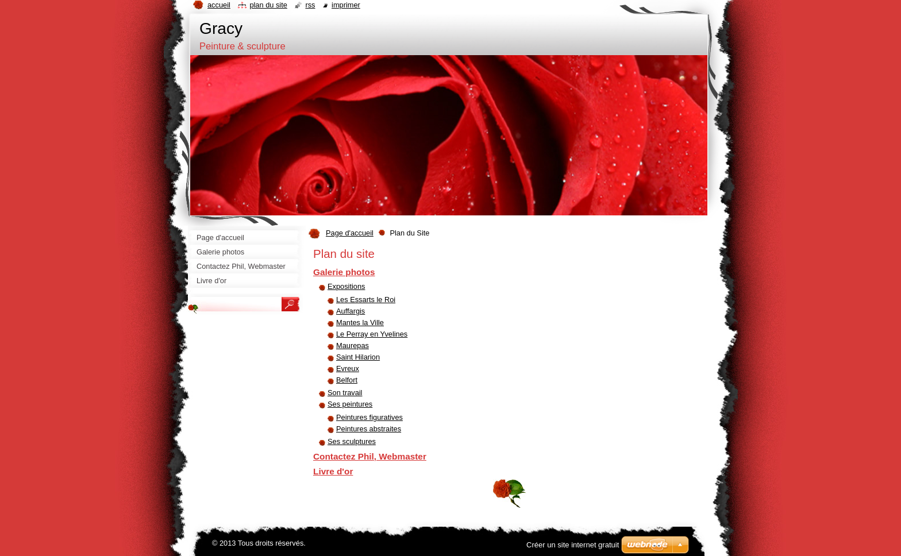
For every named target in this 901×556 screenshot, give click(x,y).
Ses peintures (350, 404)
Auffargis (350, 311)
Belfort (346, 380)
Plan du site (268, 5)
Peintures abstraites (368, 428)
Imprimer (346, 5)
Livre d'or (333, 471)
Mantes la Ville (360, 322)
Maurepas (352, 345)
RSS (310, 5)
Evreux (347, 368)
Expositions (346, 286)
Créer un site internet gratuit (572, 544)
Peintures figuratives (369, 417)
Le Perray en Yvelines (371, 334)
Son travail (345, 392)
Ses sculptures (352, 441)
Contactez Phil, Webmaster (369, 456)
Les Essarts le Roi (365, 299)
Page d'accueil (350, 233)
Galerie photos (344, 272)
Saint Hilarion (358, 357)
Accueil (218, 5)
